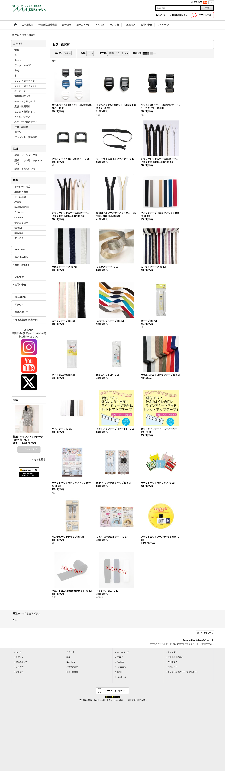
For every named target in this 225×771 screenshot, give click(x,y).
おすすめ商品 (21, 257)
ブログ (120, 657)
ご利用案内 (172, 662)
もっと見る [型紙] (40, 459)
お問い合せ (20, 284)
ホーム (19, 652)
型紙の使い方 (21, 312)
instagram (121, 667)
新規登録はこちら (179, 15)
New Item (20, 249)
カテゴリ (70, 652)
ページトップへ (206, 633)
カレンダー (172, 652)
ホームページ (123, 652)
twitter (119, 672)
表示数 (58, 53)
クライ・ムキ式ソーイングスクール (183, 672)
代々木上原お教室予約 (26, 319)
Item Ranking (22, 264)
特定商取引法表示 (175, 657)
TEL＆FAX (20, 297)
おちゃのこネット (204, 640)
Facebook (121, 677)
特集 (68, 657)
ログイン (162, 15)
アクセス (19, 304)
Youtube (120, 662)
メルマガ (19, 277)
